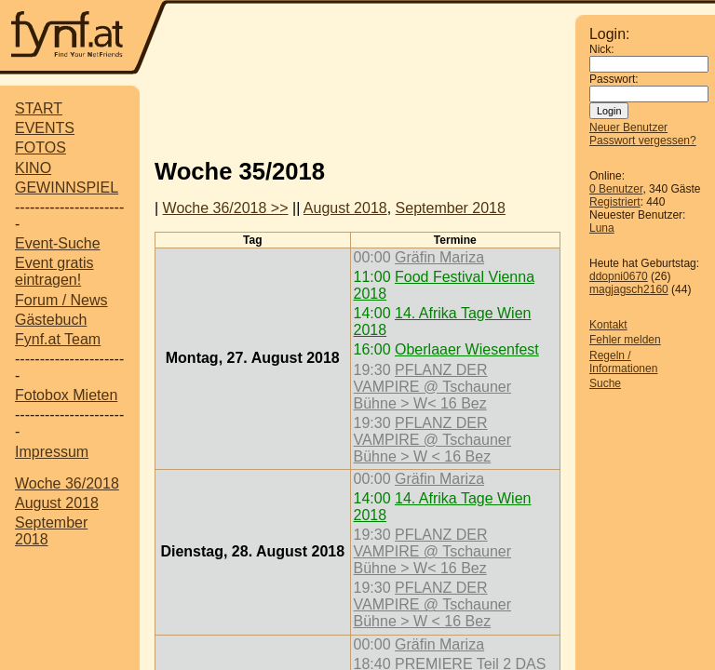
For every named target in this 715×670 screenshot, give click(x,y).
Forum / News (61, 300)
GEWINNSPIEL (66, 187)
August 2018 (57, 503)
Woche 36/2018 (67, 483)
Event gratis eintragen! (54, 271)
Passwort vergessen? (642, 140)
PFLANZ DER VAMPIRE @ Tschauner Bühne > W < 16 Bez (433, 439)
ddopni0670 (618, 276)
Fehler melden (625, 339)
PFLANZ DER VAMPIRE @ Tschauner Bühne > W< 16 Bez (433, 386)
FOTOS (40, 147)
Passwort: (614, 79)
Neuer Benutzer (628, 127)
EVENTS (44, 128)
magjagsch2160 (628, 289)
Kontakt (608, 324)
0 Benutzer (615, 188)
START (38, 108)
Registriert (615, 201)
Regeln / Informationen (623, 362)
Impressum (51, 452)
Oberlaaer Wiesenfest (467, 349)
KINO (33, 168)
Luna (601, 227)
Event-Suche (58, 243)
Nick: (601, 49)
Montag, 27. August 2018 (253, 358)
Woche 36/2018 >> (226, 208)
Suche (605, 383)
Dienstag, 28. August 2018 (252, 551)
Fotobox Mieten (66, 395)
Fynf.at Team (58, 339)
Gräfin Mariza (439, 257)
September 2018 (451, 208)
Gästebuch (51, 320)
